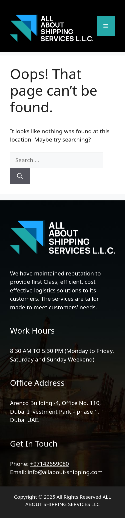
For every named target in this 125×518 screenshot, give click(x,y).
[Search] (20, 176)
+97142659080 (49, 463)
